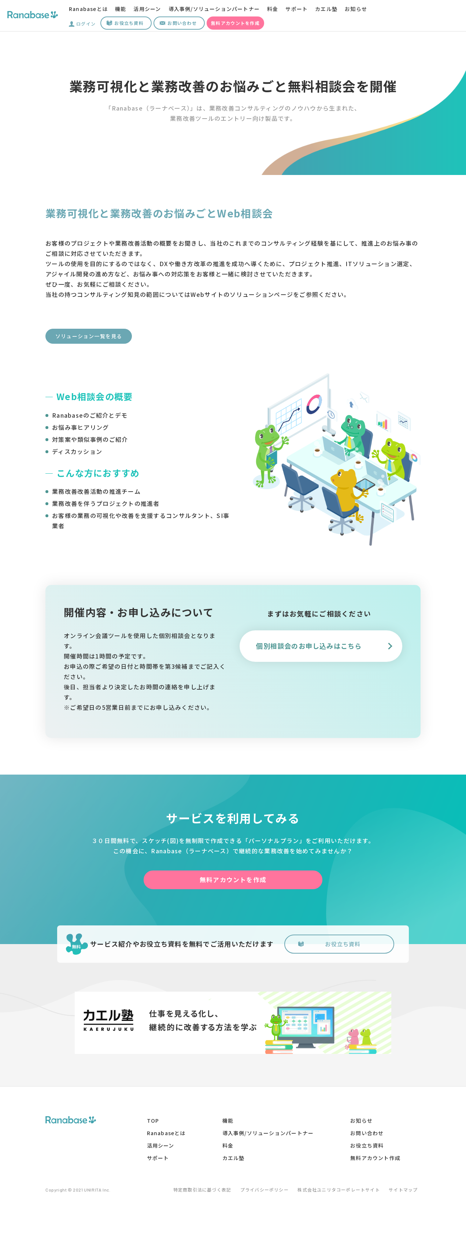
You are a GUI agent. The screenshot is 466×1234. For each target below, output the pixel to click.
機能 (121, 8)
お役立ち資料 (129, 23)
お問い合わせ (182, 23)
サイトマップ (406, 1193)
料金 (274, 8)
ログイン (86, 23)
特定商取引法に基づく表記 (194, 1193)
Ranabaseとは (88, 8)
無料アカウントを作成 (235, 23)
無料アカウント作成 (375, 1161)
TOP (152, 1123)
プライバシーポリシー (260, 1193)
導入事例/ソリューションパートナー (215, 8)
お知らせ (357, 8)
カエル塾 (327, 8)
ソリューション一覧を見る (88, 336)
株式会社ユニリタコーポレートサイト (338, 1193)
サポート (297, 8)
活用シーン (147, 8)
